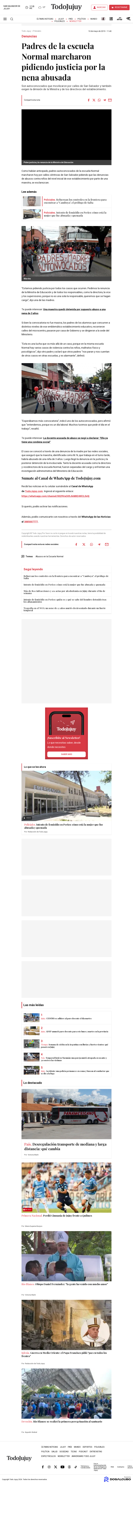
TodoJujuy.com (34, 491)
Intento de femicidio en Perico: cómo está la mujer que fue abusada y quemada (64, 584)
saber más (66, 754)
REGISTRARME (121, 7)
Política (82, 19)
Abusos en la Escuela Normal (49, 556)
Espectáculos (48, 1456)
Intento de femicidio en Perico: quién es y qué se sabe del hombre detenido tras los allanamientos (65, 600)
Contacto (120, 1467)
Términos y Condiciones (85, 1467)
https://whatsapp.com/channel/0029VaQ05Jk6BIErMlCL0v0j (55, 496)
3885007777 (31, 522)
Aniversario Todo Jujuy (83, 1456)
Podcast (83, 1451)
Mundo (93, 19)
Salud (55, 1451)
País (71, 19)
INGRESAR (101, 7)
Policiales (60, 21)
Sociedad (64, 1451)
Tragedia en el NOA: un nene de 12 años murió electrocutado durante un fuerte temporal (65, 609)
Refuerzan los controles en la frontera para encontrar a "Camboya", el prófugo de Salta (66, 577)
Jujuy (61, 19)
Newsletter (75, 21)
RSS (112, 1467)
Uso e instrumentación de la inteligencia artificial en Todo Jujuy (100, 1466)
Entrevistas (96, 1451)
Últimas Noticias (45, 19)
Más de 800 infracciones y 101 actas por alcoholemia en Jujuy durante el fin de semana (64, 592)
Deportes (87, 1447)
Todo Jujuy (26, 31)
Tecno (74, 1451)
